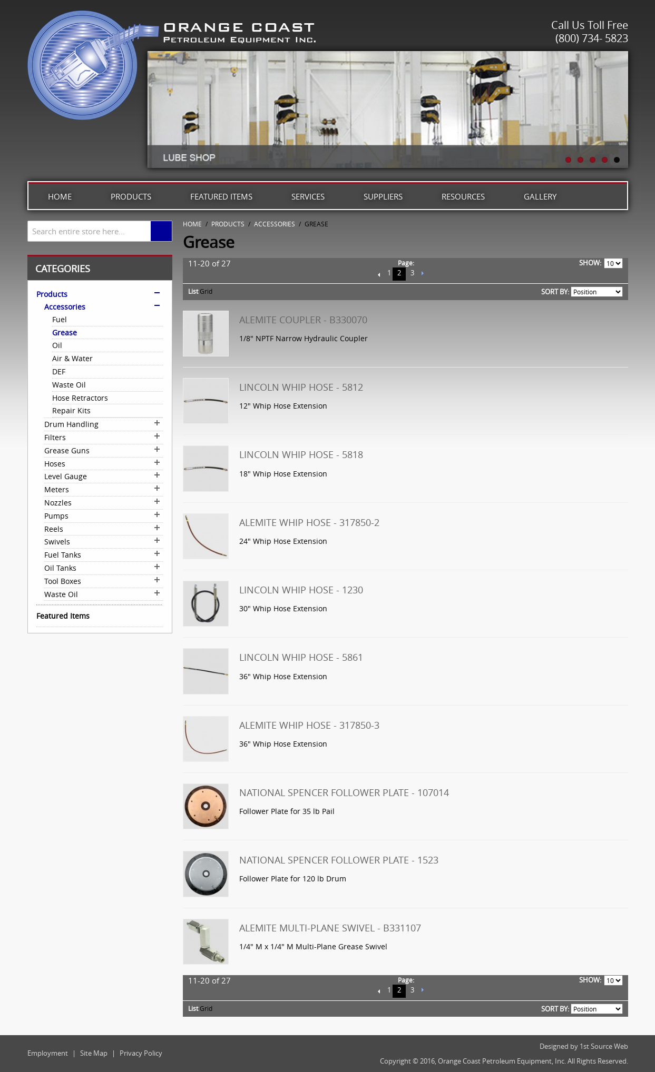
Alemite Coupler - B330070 (303, 319)
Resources (463, 196)
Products (131, 196)
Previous (379, 274)
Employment (47, 1053)
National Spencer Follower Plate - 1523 (338, 859)
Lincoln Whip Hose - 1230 (301, 589)
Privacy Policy (141, 1053)
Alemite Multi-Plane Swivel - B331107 (330, 927)
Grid (206, 291)
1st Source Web (604, 1046)
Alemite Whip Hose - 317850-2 (309, 522)
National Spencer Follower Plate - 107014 (344, 792)
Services (308, 196)
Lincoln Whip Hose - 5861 (301, 657)
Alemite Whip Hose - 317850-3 (309, 725)
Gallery (540, 196)
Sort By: (555, 291)
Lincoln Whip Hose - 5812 (301, 387)
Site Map (93, 1053)
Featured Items (221, 196)
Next (422, 274)
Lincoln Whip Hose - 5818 (301, 454)
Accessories (274, 224)
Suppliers (383, 196)
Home (60, 196)
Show (589, 262)
